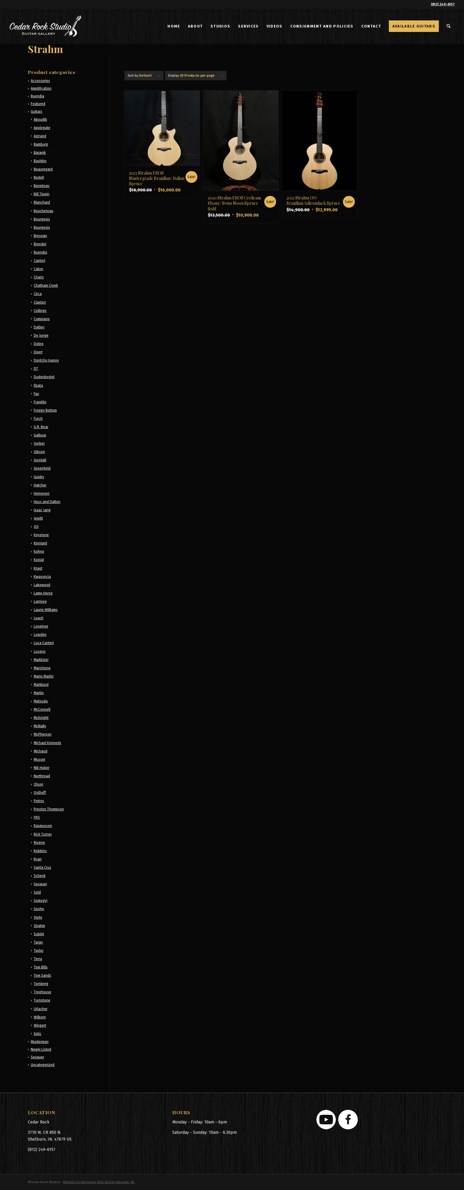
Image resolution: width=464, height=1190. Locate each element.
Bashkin (40, 161)
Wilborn (40, 1017)
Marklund (41, 685)
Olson (38, 784)
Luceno (40, 651)
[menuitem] (174, 26)
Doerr (38, 352)
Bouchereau (43, 211)
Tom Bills (41, 967)
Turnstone (42, 1000)
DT (36, 369)
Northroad (42, 776)
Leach (39, 618)
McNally (40, 726)
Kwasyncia (42, 577)
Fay (36, 394)
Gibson (39, 452)
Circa (38, 294)
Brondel (40, 244)
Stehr (38, 917)
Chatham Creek (46, 285)
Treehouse (42, 992)
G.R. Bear (41, 427)
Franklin (40, 402)
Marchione (42, 668)
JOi (36, 527)
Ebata (38, 385)
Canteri (39, 261)
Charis (39, 277)
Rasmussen (43, 826)
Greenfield (42, 468)
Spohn (39, 909)
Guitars (36, 111)
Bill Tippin (41, 194)
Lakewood (42, 585)
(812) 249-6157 (443, 4)
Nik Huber (41, 768)
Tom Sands (42, 975)
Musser (39, 759)
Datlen (39, 327)
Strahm (39, 926)
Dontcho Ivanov (46, 360)
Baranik (40, 153)
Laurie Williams (46, 610)
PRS (37, 817)
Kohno (39, 551)
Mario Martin (44, 676)
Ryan (38, 859)
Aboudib (40, 119)
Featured (38, 104)
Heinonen (41, 493)
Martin (39, 693)
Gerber (39, 443)
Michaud (40, 751)
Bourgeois (42, 219)
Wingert (40, 1025)
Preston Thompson (49, 809)
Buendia (37, 96)
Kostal (39, 560)
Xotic (37, 1034)
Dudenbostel (44, 377)
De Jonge (41, 335)
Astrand (40, 136)
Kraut (38, 568)
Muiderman (40, 1042)
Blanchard (42, 202)
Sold (37, 892)
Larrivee (40, 601)
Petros (39, 801)
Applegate (42, 128)
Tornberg (41, 984)
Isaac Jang (42, 510)
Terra (38, 959)
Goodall (40, 460)
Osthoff (40, 793)
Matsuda (41, 701)
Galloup (40, 435)
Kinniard (40, 543)
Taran (38, 942)
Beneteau (41, 186)
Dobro (39, 344)
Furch (38, 419)
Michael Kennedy (47, 743)
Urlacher (40, 1009)
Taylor (39, 951)
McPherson (42, 734)
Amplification (41, 88)
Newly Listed (41, 1049)
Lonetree (41, 626)
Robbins (40, 851)
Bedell (39, 177)
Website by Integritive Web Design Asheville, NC (99, 1182)
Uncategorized (42, 1065)
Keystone (41, 535)
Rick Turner (43, 834)
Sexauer (40, 884)
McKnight (41, 718)
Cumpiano (42, 319)
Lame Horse (43, 593)
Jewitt (38, 518)
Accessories (40, 81)
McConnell (42, 709)
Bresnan (40, 236)
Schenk (40, 876)
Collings (40, 311)
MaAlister (41, 660)
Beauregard (43, 169)
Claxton (40, 302)
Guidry (39, 477)
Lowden (40, 635)
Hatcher (40, 485)
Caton (38, 269)
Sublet (39, 934)
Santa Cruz (42, 867)
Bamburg (41, 144)
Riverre (39, 843)
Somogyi (40, 901)
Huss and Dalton (47, 502)
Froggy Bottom (45, 410)
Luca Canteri (44, 643)
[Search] (449, 26)
